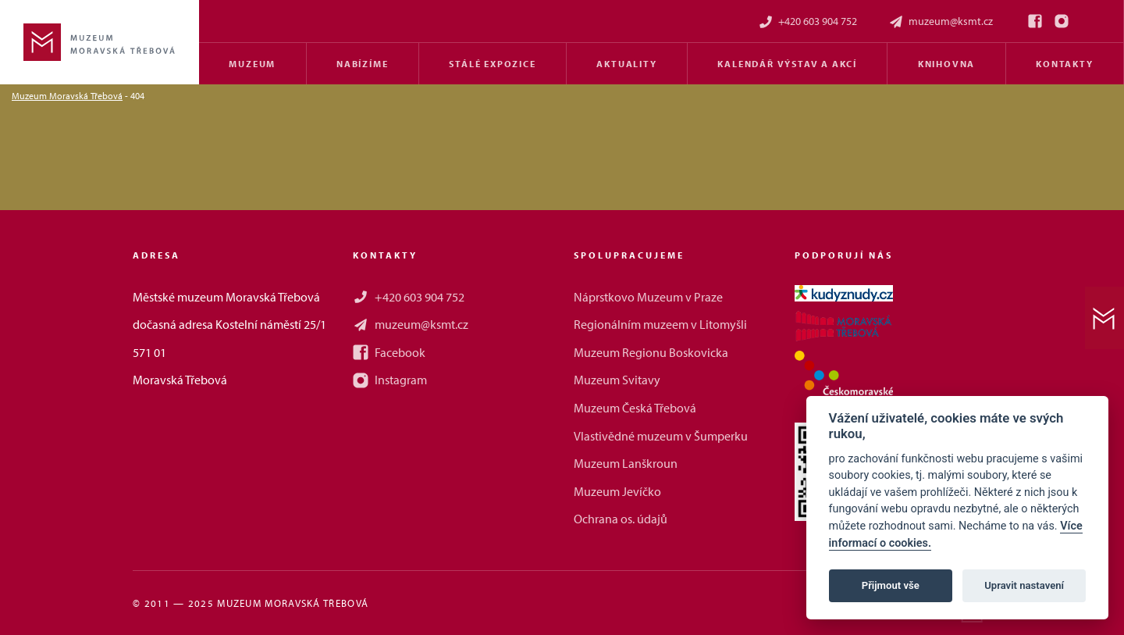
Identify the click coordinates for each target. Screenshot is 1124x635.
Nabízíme (362, 64)
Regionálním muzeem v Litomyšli (660, 324)
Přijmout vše (890, 585)
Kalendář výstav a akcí (787, 64)
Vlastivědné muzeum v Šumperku (661, 436)
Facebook (389, 352)
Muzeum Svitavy (617, 379)
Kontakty (1064, 64)
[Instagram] (1062, 21)
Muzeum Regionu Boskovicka (651, 352)
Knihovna (946, 64)
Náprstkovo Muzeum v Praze (648, 297)
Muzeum (252, 64)
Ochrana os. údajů (620, 518)
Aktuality (626, 64)
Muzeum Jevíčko (617, 491)
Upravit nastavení (1024, 585)
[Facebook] (1035, 21)
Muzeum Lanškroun (626, 463)
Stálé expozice (492, 64)
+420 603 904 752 (807, 21)
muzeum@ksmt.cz (940, 21)
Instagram (390, 379)
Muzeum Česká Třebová (635, 408)
